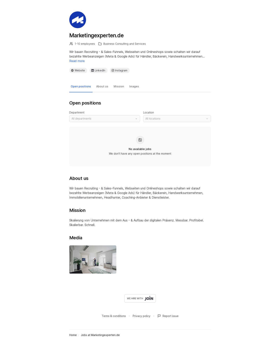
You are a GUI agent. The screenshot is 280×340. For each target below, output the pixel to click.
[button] (104, 118)
